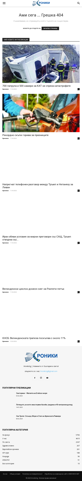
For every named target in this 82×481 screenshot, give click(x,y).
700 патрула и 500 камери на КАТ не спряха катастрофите (36, 85)
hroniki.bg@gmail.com (48, 371)
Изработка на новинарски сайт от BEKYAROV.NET (62, 474)
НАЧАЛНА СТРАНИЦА (50, 28)
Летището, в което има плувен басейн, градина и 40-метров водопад (44, 405)
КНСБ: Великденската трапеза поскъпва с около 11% (33, 338)
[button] (4, 3)
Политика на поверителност (32, 474)
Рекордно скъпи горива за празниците (25, 135)
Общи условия (15, 474)
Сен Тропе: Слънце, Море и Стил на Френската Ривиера (38, 416)
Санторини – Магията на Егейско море (31, 393)
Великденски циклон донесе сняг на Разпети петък (33, 288)
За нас (5, 474)
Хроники (5, 89)
